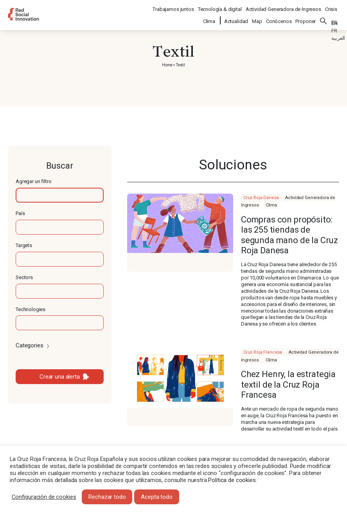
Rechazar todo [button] (107, 496)
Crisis (331, 6)
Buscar (323, 16)
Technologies (30, 309)
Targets (24, 245)
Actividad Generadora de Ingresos (283, 6)
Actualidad (236, 16)
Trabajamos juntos (173, 6)
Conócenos (279, 16)
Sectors (24, 277)
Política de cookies (231, 480)
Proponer (305, 16)
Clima (209, 16)
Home (167, 65)
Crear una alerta (60, 376)
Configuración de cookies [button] (44, 496)
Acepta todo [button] (156, 496)
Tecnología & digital (220, 6)
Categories (33, 345)
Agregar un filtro (33, 181)
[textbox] (60, 195)
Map (257, 16)
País (20, 213)
